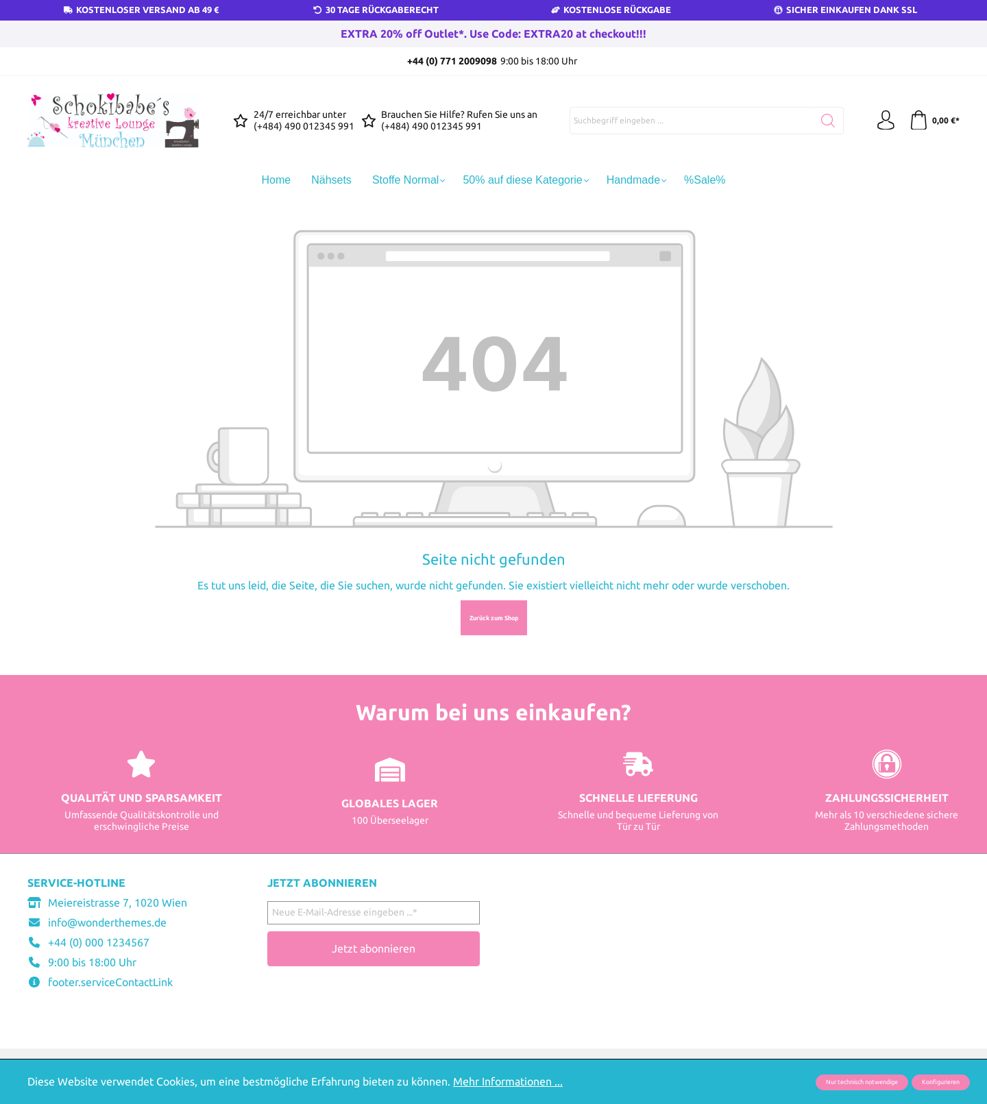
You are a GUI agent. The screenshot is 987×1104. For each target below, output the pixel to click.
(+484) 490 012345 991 (304, 126)
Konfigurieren (941, 1082)
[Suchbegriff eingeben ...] (691, 120)
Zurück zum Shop (494, 618)
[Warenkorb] (934, 121)
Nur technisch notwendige (862, 1082)
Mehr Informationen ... (508, 1081)
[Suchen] (827, 120)
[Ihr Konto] (884, 121)
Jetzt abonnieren (373, 948)
